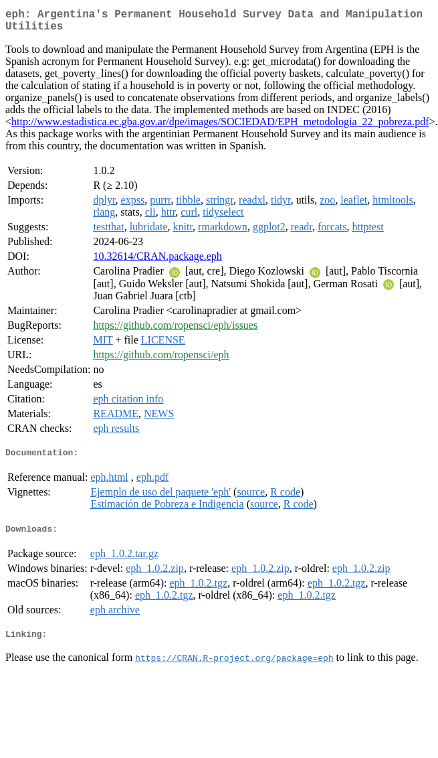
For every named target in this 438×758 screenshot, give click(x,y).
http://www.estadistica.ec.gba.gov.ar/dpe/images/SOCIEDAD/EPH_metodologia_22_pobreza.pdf (220, 127)
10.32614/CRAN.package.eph (157, 261)
